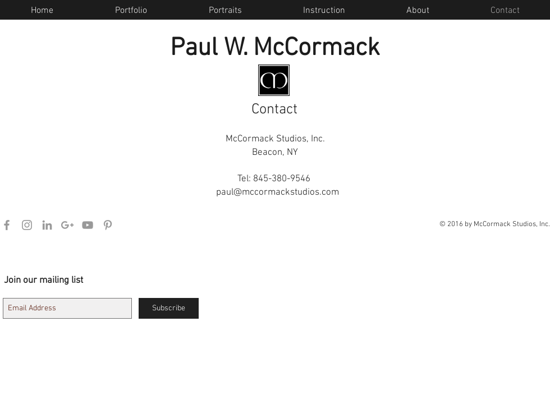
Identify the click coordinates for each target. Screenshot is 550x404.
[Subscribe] (169, 308)
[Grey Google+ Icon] (67, 225)
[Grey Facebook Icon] (6, 225)
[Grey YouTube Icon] (87, 225)
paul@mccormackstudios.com (277, 192)
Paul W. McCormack (275, 49)
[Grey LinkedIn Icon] (47, 225)
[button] (417, 10)
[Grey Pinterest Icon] (107, 225)
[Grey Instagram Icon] (27, 225)
